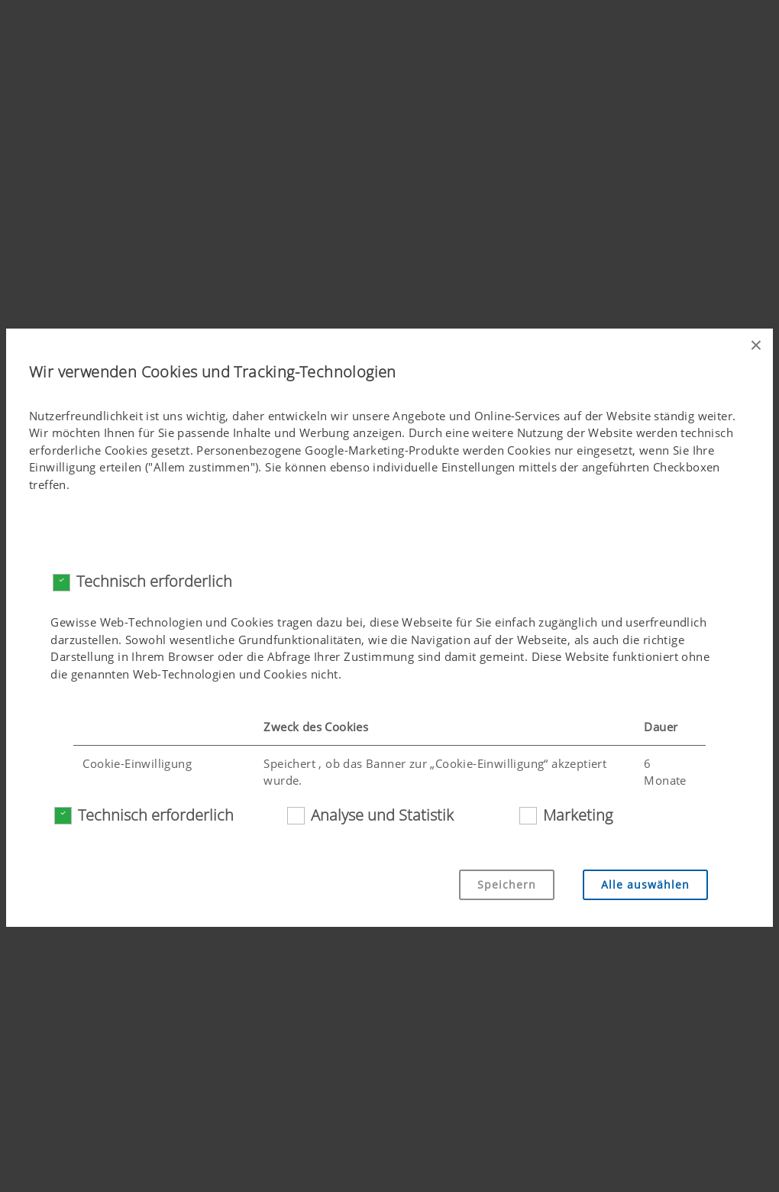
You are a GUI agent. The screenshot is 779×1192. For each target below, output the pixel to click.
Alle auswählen (645, 884)
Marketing (578, 815)
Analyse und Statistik (382, 815)
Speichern (506, 884)
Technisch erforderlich (154, 581)
